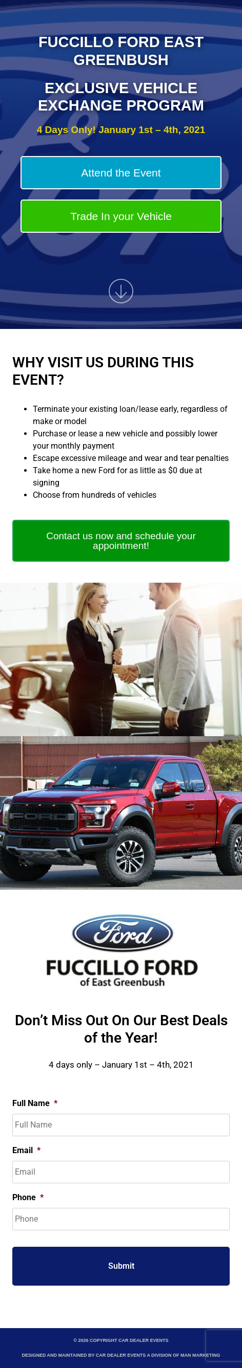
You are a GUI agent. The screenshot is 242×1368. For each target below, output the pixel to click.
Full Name (34, 1103)
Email (26, 1150)
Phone (28, 1197)
